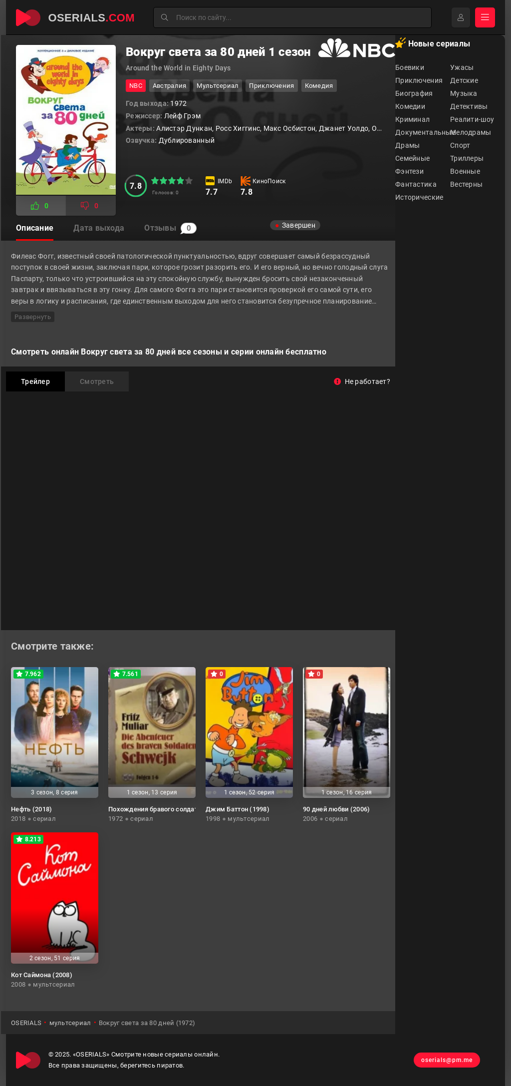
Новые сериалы (432, 42)
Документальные (422, 132)
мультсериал (218, 85)
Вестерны (466, 184)
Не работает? (362, 381)
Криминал (412, 119)
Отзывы (170, 228)
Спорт (460, 145)
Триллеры (467, 158)
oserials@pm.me (447, 1060)
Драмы (407, 145)
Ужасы (462, 67)
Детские (464, 80)
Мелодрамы (471, 132)
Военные (465, 171)
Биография (414, 93)
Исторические (419, 197)
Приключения (419, 80)
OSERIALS (26, 1023)
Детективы (469, 106)
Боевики (409, 67)
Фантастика (416, 184)
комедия (319, 85)
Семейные (412, 158)
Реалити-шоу (472, 119)
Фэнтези (409, 171)
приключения (271, 85)
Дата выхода (98, 228)
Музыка (464, 93)
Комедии (410, 106)
